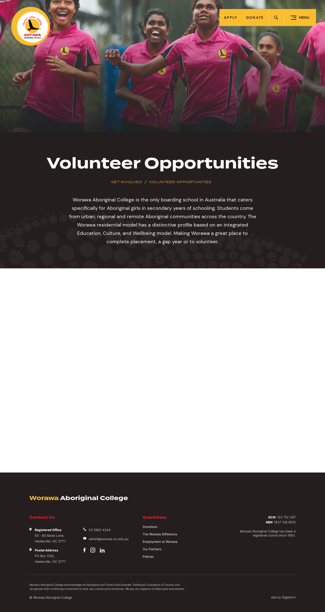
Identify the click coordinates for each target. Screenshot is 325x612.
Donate (255, 17)
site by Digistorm (283, 597)
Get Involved (126, 182)
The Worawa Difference (160, 534)
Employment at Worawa (160, 541)
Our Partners (152, 549)
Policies (148, 556)
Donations (150, 527)
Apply (230, 17)
